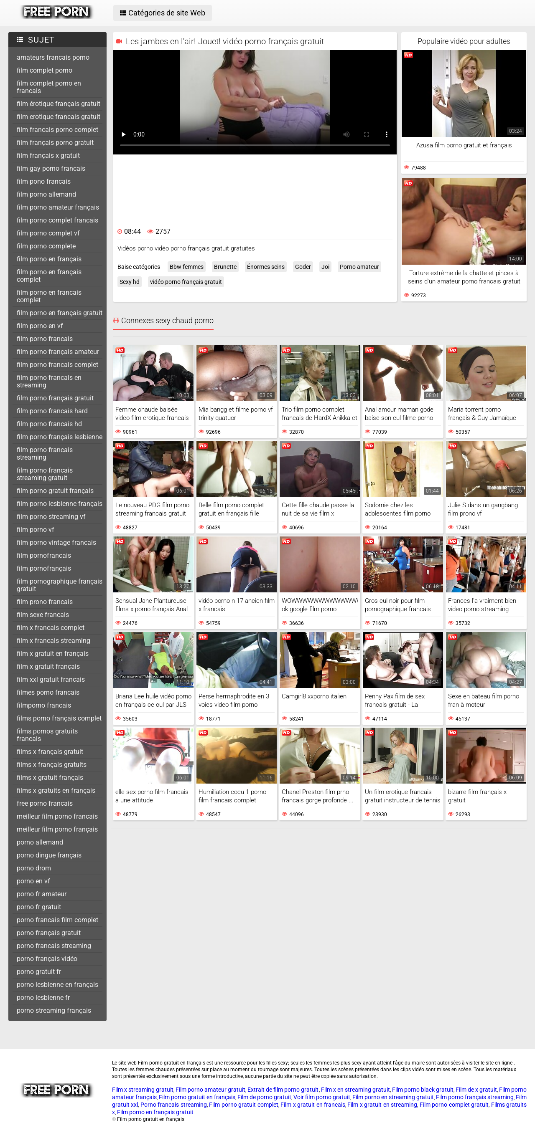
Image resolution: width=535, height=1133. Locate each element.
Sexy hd (130, 281)
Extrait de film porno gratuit (282, 1089)
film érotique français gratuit (58, 104)
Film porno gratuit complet (243, 1104)
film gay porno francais (51, 168)
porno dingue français (49, 855)
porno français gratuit (49, 933)
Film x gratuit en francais (312, 1104)
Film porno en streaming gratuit (393, 1097)
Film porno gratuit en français (197, 1097)
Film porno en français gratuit (155, 1112)
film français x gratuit (48, 155)
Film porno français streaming (475, 1097)
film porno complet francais (57, 220)
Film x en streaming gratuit (355, 1089)
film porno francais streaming (45, 453)
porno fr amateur (41, 894)
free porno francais (45, 803)
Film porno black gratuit (422, 1089)
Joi (325, 266)
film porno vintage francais (56, 542)
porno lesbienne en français (57, 985)
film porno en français (49, 259)
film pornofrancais (44, 555)
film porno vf (35, 530)
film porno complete (46, 246)
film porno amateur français (58, 207)
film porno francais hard (52, 411)
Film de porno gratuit (264, 1097)
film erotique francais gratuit (58, 117)
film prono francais (45, 602)
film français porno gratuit (55, 143)
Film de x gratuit (476, 1089)
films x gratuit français (50, 777)
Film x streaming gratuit (142, 1089)
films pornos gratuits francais (47, 735)
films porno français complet (59, 718)
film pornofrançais (44, 568)
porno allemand (40, 842)
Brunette (225, 266)
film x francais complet (50, 628)
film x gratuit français (48, 666)
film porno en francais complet (49, 296)
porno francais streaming (54, 946)
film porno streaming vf (51, 517)
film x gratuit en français (53, 654)
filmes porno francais (48, 692)
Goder (303, 266)
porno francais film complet (57, 920)
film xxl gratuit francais (51, 679)
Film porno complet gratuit (454, 1104)
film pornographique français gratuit (59, 585)
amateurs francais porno (53, 57)
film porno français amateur (58, 352)
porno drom (34, 868)
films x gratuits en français (56, 790)
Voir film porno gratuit (321, 1097)
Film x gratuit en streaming (382, 1104)
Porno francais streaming (173, 1104)
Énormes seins (266, 266)
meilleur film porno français (57, 829)
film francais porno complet (57, 130)
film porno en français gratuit (59, 313)
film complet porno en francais (49, 87)
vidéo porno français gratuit (186, 281)
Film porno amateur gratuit (210, 1089)
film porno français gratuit (55, 398)
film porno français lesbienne (59, 437)
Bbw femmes (187, 266)
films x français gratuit (50, 752)
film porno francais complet (57, 365)
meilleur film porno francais (57, 816)
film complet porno (44, 70)
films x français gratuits (52, 765)
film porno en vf (40, 326)
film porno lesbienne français (59, 504)
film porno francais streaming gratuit (45, 474)
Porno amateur (359, 266)
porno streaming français (54, 1010)
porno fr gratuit (39, 907)
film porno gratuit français (55, 491)
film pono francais (44, 181)
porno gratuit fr (39, 972)
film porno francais (45, 339)
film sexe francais (43, 615)
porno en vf (33, 881)
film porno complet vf (48, 233)
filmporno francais (44, 705)
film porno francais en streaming (49, 381)
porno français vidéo (47, 959)
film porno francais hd (49, 424)
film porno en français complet (49, 275)
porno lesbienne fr (43, 997)
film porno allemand (46, 194)
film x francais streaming (53, 641)
